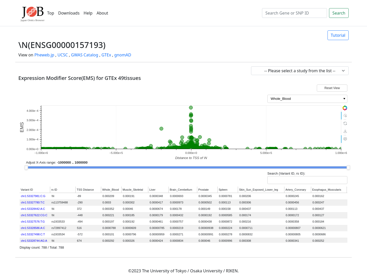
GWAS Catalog (84, 55)
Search (338, 13)
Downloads (69, 13)
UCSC (62, 55)
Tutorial (338, 35)
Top (50, 13)
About (102, 13)
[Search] (294, 13)
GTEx (106, 55)
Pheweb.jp (44, 55)
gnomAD (122, 55)
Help (88, 13)
